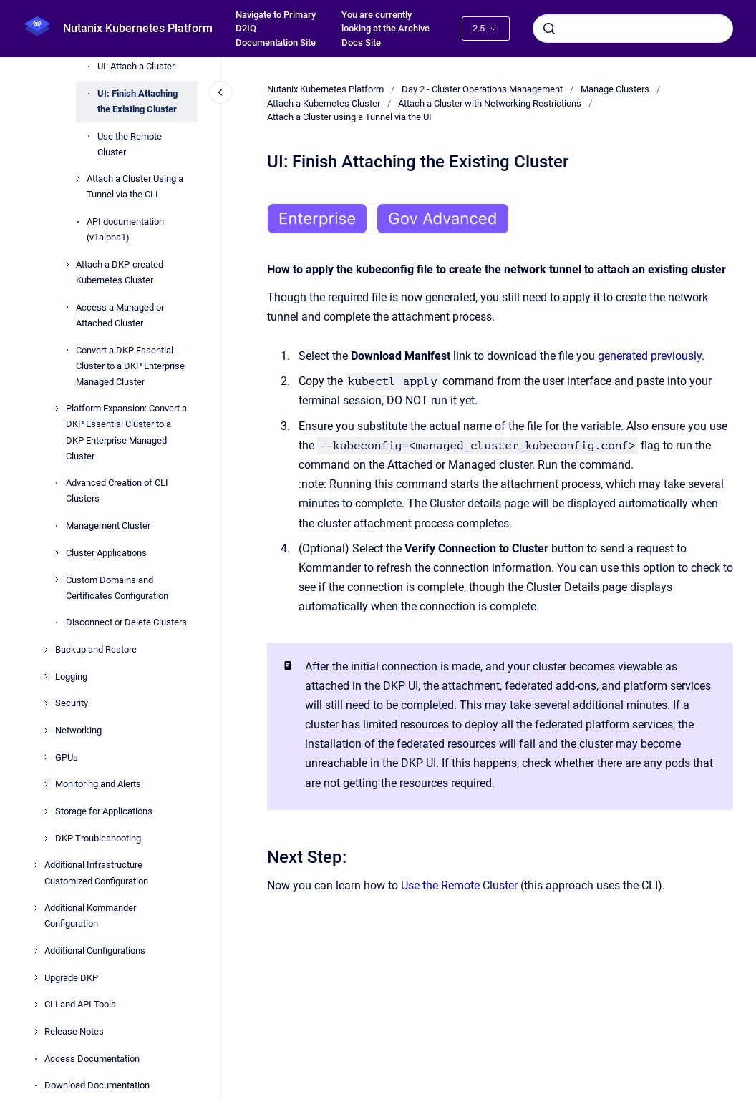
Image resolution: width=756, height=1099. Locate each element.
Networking (78, 730)
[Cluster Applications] (56, 553)
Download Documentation (97, 1085)
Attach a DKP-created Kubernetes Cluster (119, 272)
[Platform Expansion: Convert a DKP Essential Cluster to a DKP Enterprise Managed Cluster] (56, 408)
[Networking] (46, 730)
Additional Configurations (94, 950)
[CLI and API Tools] (36, 1004)
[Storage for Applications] (46, 811)
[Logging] (46, 676)
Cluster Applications (106, 552)
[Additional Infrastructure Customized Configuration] (36, 865)
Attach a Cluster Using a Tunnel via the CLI (135, 186)
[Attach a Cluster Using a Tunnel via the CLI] (78, 179)
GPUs (66, 757)
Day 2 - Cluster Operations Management (482, 89)
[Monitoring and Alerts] (46, 784)
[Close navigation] (220, 92)
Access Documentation (92, 1058)
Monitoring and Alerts (98, 783)
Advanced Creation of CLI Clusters (117, 490)
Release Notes (74, 1031)
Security (71, 703)
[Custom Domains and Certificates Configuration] (56, 579)
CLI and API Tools (80, 1004)
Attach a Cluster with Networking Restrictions (489, 103)
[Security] (46, 703)
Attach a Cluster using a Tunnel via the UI (349, 117)
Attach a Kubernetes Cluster (323, 103)
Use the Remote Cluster (129, 144)
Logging (71, 676)
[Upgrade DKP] (36, 977)
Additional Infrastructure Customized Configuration (96, 872)
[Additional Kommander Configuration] (36, 908)
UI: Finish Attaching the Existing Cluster (137, 101)
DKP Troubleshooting (98, 838)
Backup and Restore (96, 649)
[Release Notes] (36, 1031)
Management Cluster (108, 525)
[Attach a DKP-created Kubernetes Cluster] (67, 264)
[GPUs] (46, 757)
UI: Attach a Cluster (136, 66)
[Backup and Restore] (46, 649)
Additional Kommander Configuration (90, 915)
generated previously (650, 356)
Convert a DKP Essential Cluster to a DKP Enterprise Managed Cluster (130, 366)
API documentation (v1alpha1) (125, 229)
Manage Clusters (615, 89)
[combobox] (632, 28)
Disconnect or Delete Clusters (126, 622)
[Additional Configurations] (36, 951)
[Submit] (549, 28)
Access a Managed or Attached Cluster (120, 315)
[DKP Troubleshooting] (46, 838)
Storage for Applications (103, 811)
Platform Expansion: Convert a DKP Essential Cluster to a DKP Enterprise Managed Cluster (126, 432)
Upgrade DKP (71, 977)
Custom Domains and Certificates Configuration (117, 588)
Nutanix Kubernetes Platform (138, 28)
